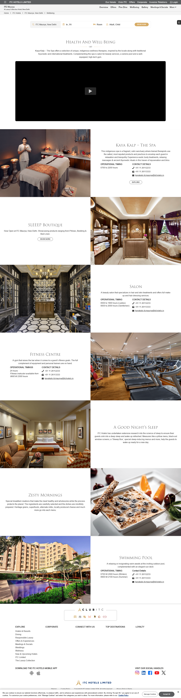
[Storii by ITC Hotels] (94, 617)
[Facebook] (150, 673)
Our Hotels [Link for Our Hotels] (110, 2)
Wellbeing (134, 7)
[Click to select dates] (76, 24)
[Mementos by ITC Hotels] (80, 617)
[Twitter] (164, 673)
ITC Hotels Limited (20, 2)
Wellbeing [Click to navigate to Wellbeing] (50, 13)
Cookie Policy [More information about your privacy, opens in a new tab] (123, 695)
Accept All (166, 694)
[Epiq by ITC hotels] (84, 617)
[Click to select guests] (119, 24)
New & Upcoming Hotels (26, 654)
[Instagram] (137, 673)
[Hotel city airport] (45, 24)
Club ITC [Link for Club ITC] (122, 2)
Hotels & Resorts (22, 631)
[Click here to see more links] (173, 7)
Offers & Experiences (24, 641)
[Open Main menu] (5, 2)
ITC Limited (20, 657)
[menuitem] (5, 2)
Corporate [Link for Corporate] (142, 2)
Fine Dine (123, 7)
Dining (18, 634)
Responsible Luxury (24, 638)
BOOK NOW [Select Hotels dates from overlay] (141, 24)
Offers (113, 7)
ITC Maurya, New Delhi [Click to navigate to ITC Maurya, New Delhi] (34, 13)
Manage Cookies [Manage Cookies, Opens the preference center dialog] (150, 694)
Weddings (19, 647)
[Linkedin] (144, 673)
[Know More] (45, 239)
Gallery (145, 7)
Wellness (19, 651)
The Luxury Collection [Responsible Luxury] (25, 660)
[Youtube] (157, 672)
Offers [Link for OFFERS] (132, 2)
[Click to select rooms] (97, 24)
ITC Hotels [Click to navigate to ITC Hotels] (16, 13)
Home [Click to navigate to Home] (6, 13)
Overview (103, 7)
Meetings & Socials (159, 7)
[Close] (178, 692)
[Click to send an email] (148, 175)
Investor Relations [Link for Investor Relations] (158, 2)
